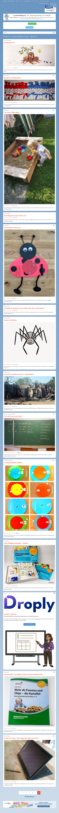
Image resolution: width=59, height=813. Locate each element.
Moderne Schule (7, 305)
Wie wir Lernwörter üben (13, 416)
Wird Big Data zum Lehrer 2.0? (15, 216)
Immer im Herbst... (11, 320)
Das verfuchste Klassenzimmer (9, 414)
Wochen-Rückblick (32, 23)
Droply (5, 593)
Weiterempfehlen (29, 27)
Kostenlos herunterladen (29, 624)
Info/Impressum (53, 3)
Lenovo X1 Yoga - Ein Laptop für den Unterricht (21, 738)
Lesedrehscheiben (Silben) (13, 462)
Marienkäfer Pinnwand (12, 227)
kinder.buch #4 (9, 42)
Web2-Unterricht (7, 213)
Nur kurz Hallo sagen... (12, 112)
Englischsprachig (44, 1)
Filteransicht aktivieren (43, 3)
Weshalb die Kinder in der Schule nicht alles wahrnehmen (24, 308)
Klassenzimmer (19, 1)
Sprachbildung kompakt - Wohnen (16, 543)
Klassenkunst (6, 75)
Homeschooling (35, 1)
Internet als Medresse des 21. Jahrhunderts (19, 374)
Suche (54, 32)
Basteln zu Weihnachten (12, 78)
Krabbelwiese (6, 110)
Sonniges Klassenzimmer (8, 460)
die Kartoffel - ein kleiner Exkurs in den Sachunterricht (23, 674)
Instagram (27, 1)
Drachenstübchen (7, 317)
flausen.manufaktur (7, 40)
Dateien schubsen (10, 614)
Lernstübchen (6, 540)
